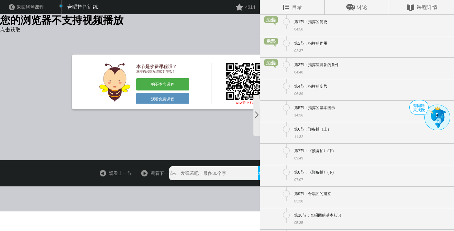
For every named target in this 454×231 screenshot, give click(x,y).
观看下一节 (143, 216)
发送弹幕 (245, 216)
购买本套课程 (150, 104)
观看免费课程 (150, 118)
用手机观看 (281, 216)
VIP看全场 (226, 128)
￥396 (318, 216)
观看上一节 (105, 216)
